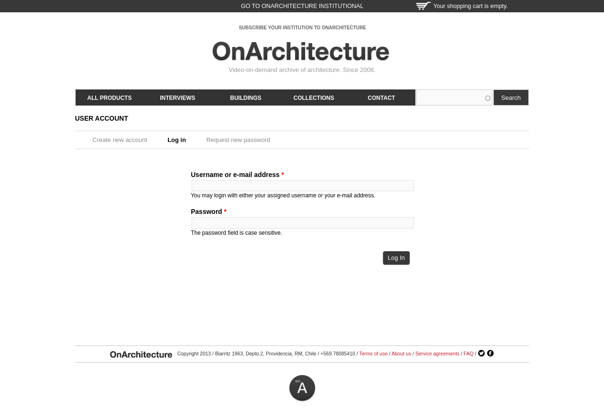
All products (110, 98)
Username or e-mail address (237, 174)
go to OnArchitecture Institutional (302, 6)
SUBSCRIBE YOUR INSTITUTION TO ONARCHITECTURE (302, 27)
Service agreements (437, 353)
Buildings (246, 98)
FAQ (468, 353)
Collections (314, 98)
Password (209, 211)
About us (401, 353)
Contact (381, 98)
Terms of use (373, 353)
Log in (179, 139)
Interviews (177, 98)
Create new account (120, 139)
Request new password (238, 139)
